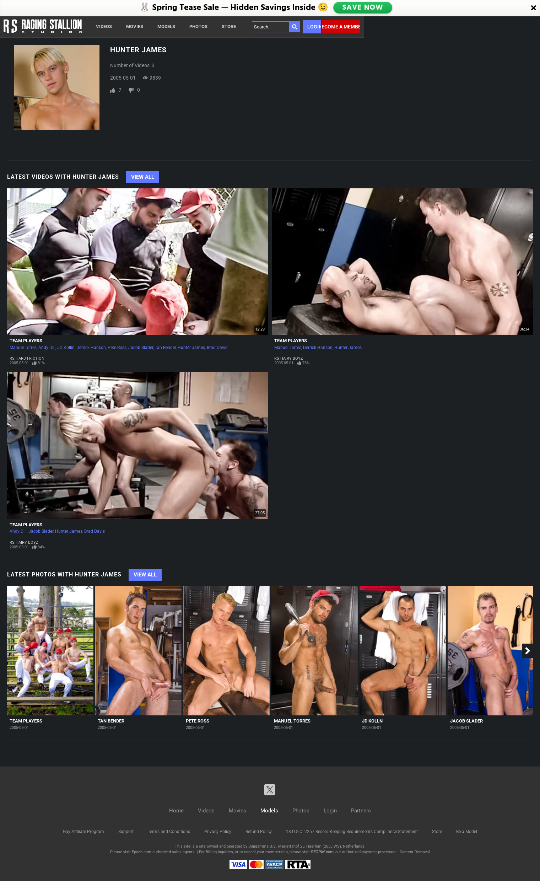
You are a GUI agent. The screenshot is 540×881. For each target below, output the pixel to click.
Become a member (341, 26)
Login (314, 26)
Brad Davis (217, 347)
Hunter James (191, 347)
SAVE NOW (363, 8)
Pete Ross (117, 347)
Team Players (26, 340)
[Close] (533, 8)
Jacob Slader (140, 347)
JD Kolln (372, 721)
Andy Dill (46, 347)
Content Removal (415, 852)
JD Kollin (66, 347)
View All (142, 177)
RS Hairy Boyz (288, 358)
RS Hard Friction (27, 358)
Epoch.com (141, 852)
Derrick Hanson (91, 347)
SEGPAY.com (322, 852)
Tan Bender (165, 347)
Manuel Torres (23, 347)
